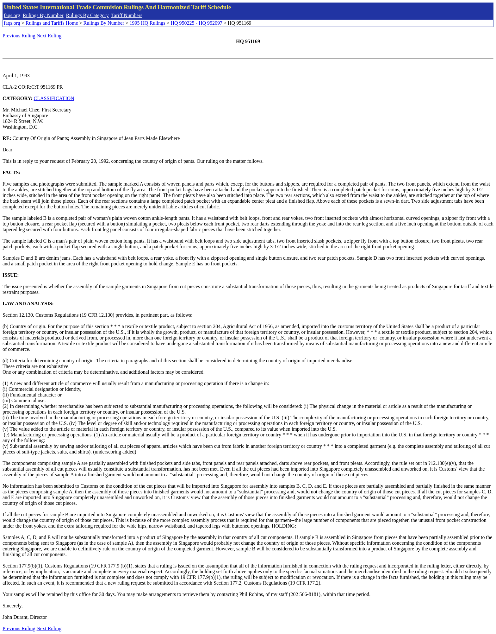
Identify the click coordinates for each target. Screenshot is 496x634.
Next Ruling (49, 35)
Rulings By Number (43, 15)
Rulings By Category (87, 15)
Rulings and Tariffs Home (52, 23)
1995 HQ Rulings (147, 23)
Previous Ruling (19, 35)
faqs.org (12, 15)
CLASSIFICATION (54, 98)
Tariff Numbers (126, 15)
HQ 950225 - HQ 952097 (196, 23)
